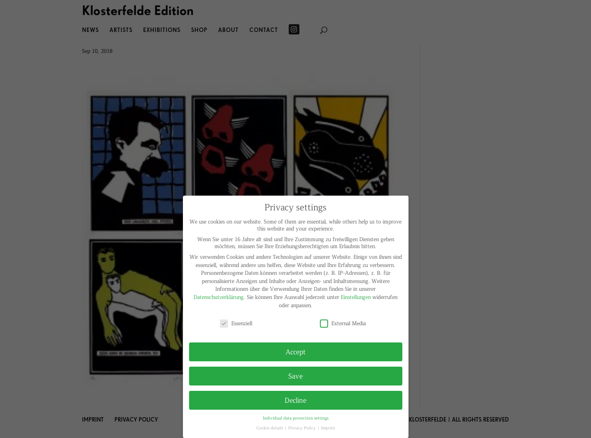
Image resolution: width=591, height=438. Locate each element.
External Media (343, 322)
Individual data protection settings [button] (296, 417)
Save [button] (295, 375)
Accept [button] (295, 351)
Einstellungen (356, 296)
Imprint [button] (328, 427)
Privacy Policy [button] (302, 427)
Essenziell (236, 322)
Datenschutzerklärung (219, 296)
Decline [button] (295, 399)
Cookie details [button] (270, 427)
